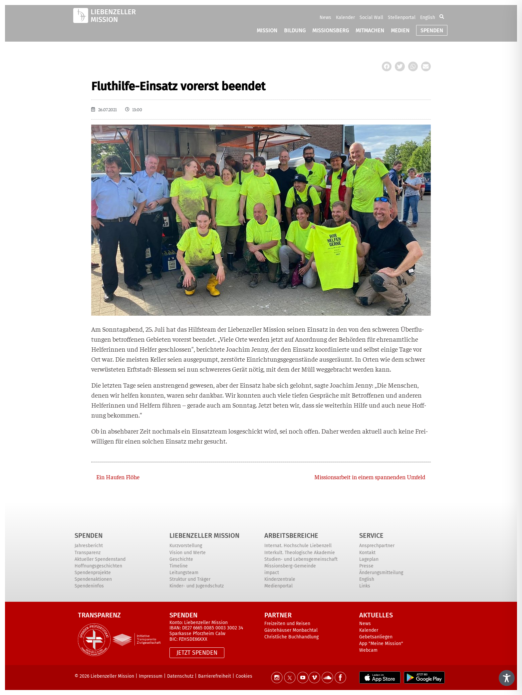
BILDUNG (295, 30)
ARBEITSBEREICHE (291, 535)
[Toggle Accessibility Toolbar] (506, 678)
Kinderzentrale (279, 579)
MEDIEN (400, 30)
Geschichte (181, 559)
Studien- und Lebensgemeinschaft (301, 559)
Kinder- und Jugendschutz (196, 586)
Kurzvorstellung (185, 545)
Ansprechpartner (376, 545)
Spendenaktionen (93, 579)
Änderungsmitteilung (381, 572)
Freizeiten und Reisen (287, 623)
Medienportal (278, 586)
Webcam (368, 650)
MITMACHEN (370, 30)
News (325, 17)
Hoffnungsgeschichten (98, 566)
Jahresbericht (89, 545)
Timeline (178, 566)
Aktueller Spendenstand (100, 559)
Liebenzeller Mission (204, 535)
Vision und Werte (187, 552)
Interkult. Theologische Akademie (299, 552)
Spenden (89, 535)
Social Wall (371, 17)
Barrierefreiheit (214, 676)
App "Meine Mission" (381, 643)
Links (364, 586)
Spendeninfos (89, 586)
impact (271, 572)
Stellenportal (401, 17)
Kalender (345, 17)
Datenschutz (180, 676)
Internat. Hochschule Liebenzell (298, 545)
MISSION (267, 30)
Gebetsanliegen (375, 637)
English (427, 17)
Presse (366, 566)
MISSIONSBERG (330, 30)
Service (371, 535)
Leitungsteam (183, 572)
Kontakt (367, 552)
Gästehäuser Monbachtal (291, 630)
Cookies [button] (244, 676)
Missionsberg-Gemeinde (290, 566)
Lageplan (369, 559)
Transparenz (88, 552)
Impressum (150, 676)
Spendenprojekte (93, 572)
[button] (441, 17)
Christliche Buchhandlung (291, 637)
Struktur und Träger (189, 579)
